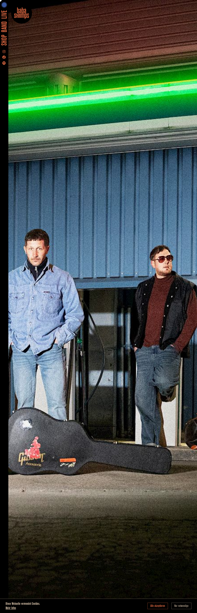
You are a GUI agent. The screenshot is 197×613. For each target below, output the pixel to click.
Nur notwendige (181, 606)
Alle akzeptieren (157, 606)
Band (4, 27)
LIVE (4, 14)
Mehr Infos (11, 608)
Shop (4, 40)
